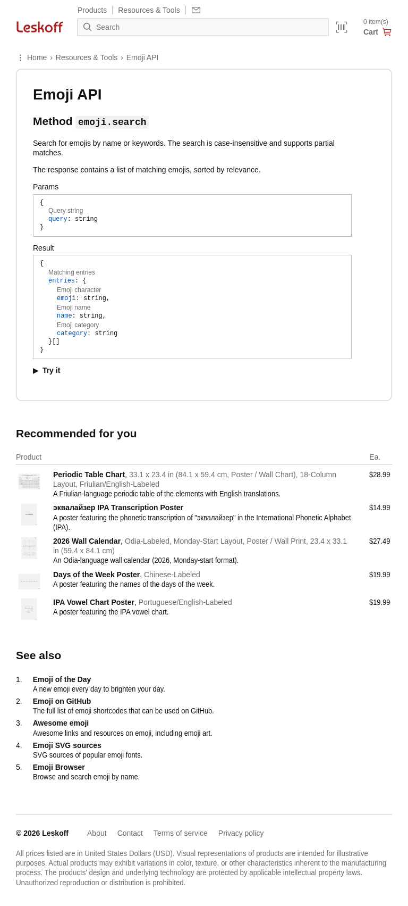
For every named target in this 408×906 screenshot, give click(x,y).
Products (92, 10)
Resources (149, 10)
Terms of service (181, 833)
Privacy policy (241, 833)
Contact (130, 833)
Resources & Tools (86, 57)
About (97, 833)
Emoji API (142, 57)
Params (45, 186)
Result (43, 248)
